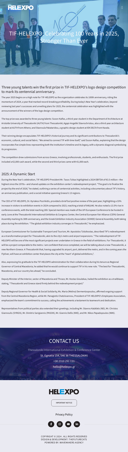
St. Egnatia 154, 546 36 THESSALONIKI (64, 356)
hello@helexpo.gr (64, 367)
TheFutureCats (78, 439)
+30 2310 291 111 (64, 361)
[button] (64, 403)
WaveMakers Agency (72, 442)
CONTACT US (64, 341)
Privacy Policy (64, 414)
